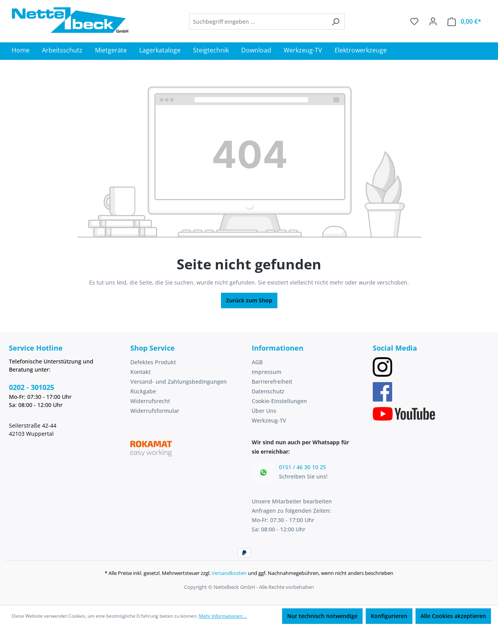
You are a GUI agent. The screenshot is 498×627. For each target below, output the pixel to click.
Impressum (266, 372)
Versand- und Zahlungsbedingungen (178, 381)
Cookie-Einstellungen (279, 401)
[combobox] (258, 22)
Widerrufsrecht (150, 401)
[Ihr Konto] (433, 21)
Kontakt (140, 372)
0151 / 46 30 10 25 (302, 467)
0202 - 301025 (31, 387)
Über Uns (264, 410)
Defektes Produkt (153, 362)
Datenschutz (268, 391)
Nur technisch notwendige (322, 616)
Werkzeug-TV (269, 420)
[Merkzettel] (414, 21)
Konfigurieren (389, 616)
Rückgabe (143, 391)
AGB (257, 362)
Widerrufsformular (154, 410)
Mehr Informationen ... (223, 616)
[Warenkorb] (464, 22)
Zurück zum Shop (249, 300)
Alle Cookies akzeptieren (453, 616)
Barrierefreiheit (272, 381)
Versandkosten (229, 572)
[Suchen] (335, 22)
